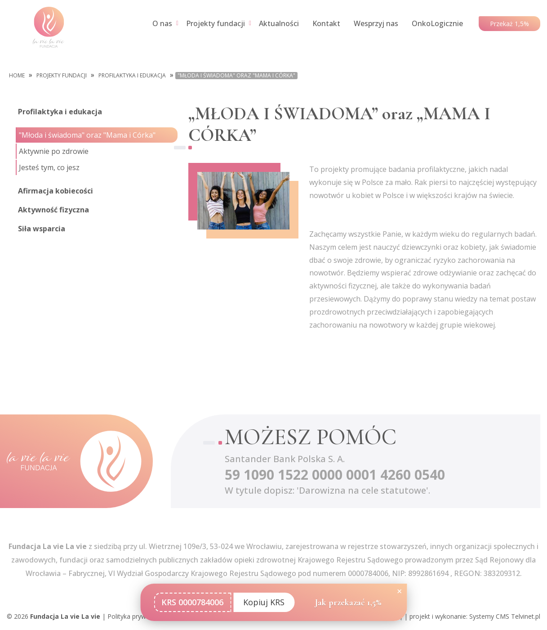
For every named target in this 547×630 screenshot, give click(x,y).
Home (17, 75)
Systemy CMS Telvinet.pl (504, 616)
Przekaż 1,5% (509, 23)
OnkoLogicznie (437, 23)
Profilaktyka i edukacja (132, 75)
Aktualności (279, 23)
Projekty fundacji (215, 23)
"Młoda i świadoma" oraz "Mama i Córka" (236, 75)
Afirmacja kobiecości (55, 191)
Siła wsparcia (41, 229)
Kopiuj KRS (264, 602)
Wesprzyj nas (376, 23)
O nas (162, 23)
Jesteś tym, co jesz (49, 167)
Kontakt (326, 23)
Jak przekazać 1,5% (348, 602)
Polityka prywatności (137, 616)
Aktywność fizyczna (53, 210)
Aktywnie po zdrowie (54, 151)
